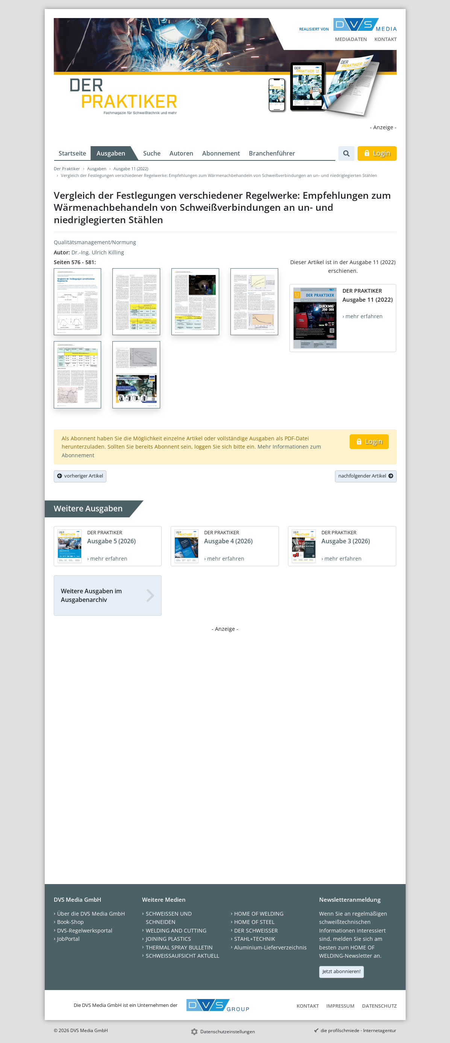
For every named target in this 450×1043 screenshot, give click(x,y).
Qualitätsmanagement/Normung (95, 242)
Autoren (181, 153)
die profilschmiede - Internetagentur (358, 1030)
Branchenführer (272, 153)
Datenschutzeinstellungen (227, 1031)
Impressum (340, 1005)
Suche (152, 153)
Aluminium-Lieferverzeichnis (270, 947)
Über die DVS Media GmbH (91, 913)
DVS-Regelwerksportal (84, 930)
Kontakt (385, 39)
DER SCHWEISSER (256, 930)
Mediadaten (351, 39)
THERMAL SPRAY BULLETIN (179, 947)
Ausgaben (111, 153)
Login (377, 152)
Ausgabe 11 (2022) (131, 168)
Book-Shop (70, 921)
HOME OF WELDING (258, 913)
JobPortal (68, 938)
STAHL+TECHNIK (254, 938)
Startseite (72, 153)
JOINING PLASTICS (168, 938)
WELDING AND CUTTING (176, 930)
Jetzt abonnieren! (342, 971)
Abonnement (221, 153)
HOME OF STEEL (254, 921)
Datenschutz (379, 1005)
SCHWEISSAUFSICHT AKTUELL (182, 955)
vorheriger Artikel (80, 475)
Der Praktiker (67, 168)
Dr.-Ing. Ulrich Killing (97, 252)
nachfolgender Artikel (365, 475)
